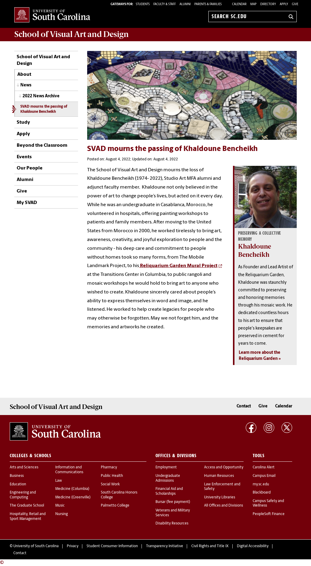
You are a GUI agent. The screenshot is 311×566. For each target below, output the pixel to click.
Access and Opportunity (223, 467)
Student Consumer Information (112, 546)
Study (23, 122)
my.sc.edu (261, 484)
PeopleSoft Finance (269, 514)
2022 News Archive (41, 96)
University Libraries (219, 497)
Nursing (61, 514)
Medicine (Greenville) (73, 497)
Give (295, 4)
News (25, 85)
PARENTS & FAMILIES (208, 4)
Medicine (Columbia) (72, 489)
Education (18, 484)
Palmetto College (115, 505)
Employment (166, 467)
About (24, 74)
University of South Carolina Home (52, 15)
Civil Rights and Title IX (210, 546)
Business (17, 476)
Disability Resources (172, 523)
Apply (284, 4)
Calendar (239, 4)
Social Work (110, 484)
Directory (268, 4)
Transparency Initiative (164, 546)
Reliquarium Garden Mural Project (178, 265)
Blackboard (262, 492)
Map (253, 4)
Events (24, 157)
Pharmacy (109, 467)
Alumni (25, 179)
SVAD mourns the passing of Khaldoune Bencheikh (43, 109)
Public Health (112, 476)
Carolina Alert (264, 467)
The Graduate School (27, 505)
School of (71, 34)
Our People (30, 168)
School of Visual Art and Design (43, 60)
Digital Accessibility (252, 546)
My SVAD (27, 202)
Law (58, 481)
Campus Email (264, 476)
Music (60, 505)
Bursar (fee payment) (173, 502)
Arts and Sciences (24, 467)
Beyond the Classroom (42, 145)
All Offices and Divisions (223, 505)
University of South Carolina (36, 546)
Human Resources (219, 476)
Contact (244, 406)
